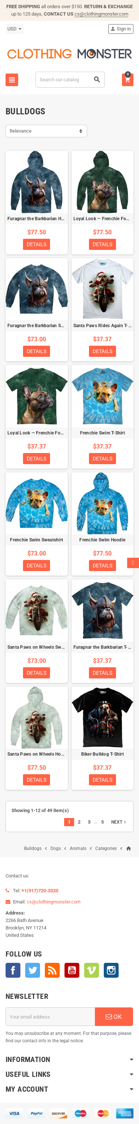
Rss (52, 970)
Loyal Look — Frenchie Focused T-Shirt (47, 433)
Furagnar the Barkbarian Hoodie (40, 218)
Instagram (111, 970)
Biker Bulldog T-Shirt (102, 754)
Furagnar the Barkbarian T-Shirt (105, 647)
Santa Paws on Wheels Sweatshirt (42, 647)
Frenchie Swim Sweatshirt (36, 540)
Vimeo (91, 970)
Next (119, 822)
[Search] (70, 80)
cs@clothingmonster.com (101, 14)
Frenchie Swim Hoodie (102, 540)
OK (114, 1016)
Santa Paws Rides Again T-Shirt (105, 325)
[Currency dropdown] (14, 29)
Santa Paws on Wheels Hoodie (38, 754)
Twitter (32, 970)
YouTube (71, 970)
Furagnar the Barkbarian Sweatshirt (43, 325)
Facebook (13, 970)
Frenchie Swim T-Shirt (102, 433)
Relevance (21, 131)
